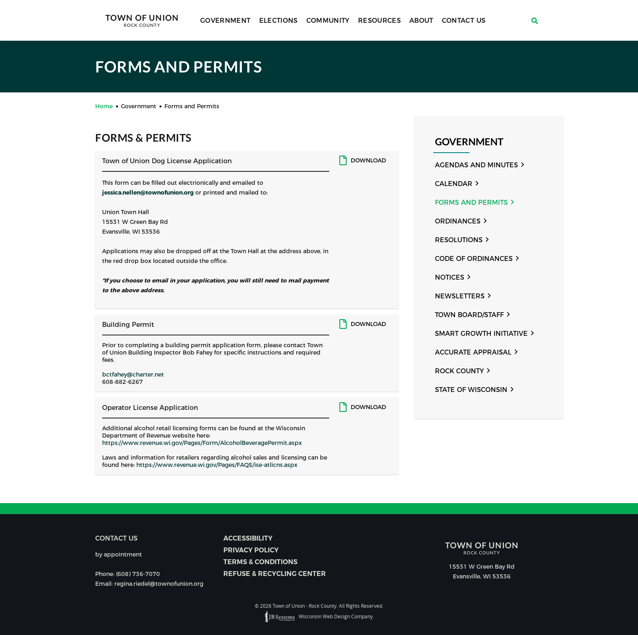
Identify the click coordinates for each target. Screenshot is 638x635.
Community (328, 20)
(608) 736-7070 (138, 574)
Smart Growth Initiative (481, 333)
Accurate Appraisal (473, 352)
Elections (278, 20)
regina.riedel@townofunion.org (158, 583)
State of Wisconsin (471, 390)
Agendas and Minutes (476, 165)
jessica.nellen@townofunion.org (148, 192)
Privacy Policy (251, 550)
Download (368, 160)
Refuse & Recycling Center (274, 574)
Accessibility (248, 538)
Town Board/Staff (469, 315)
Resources (379, 20)
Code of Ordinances (474, 259)
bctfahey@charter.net (133, 374)
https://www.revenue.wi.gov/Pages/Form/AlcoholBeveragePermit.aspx (202, 443)
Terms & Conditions (260, 562)
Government (225, 20)
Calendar (453, 184)
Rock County (459, 371)
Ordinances (458, 221)
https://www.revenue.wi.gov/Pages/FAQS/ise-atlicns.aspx (216, 465)
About (421, 20)
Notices (449, 277)
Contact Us (464, 20)
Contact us (116, 538)
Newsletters (460, 296)
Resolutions (459, 240)
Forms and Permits (471, 202)
